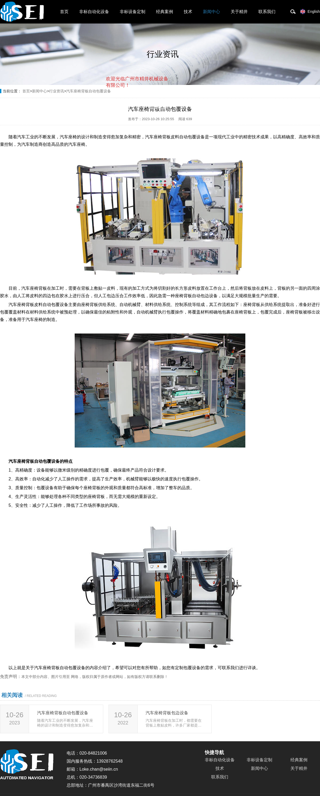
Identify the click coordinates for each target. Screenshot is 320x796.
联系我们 (266, 11)
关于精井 (239, 11)
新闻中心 (211, 11)
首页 (64, 11)
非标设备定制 (132, 11)
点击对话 (158, 107)
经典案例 (164, 11)
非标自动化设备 (94, 11)
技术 (188, 11)
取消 (125, 107)
